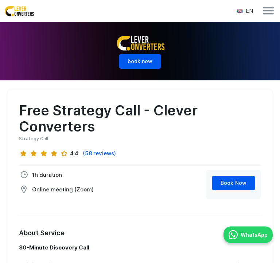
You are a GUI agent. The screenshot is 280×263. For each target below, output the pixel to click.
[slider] (44, 153)
